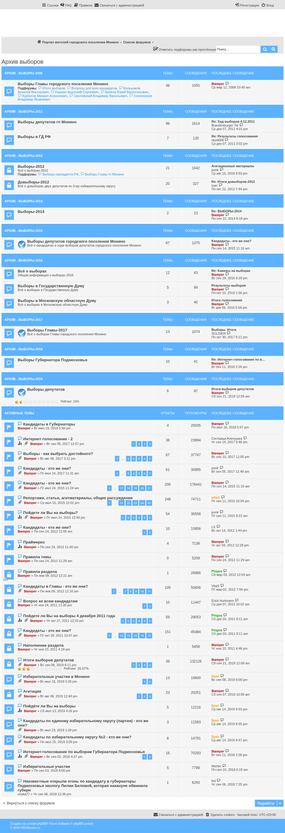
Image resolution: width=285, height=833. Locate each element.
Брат (215, 676)
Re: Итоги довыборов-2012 (233, 181)
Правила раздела (40, 571)
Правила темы (37, 557)
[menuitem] (66, 5)
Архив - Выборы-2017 (23, 319)
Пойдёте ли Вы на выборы (49, 706)
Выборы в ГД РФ (34, 136)
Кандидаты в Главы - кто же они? (55, 586)
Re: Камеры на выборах (230, 270)
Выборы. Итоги (223, 329)
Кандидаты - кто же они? (231, 241)
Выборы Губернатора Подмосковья (52, 360)
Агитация (32, 691)
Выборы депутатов (46, 389)
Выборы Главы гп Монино (102, 174)
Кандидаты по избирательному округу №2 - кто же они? (77, 737)
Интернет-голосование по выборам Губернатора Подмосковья (84, 752)
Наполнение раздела (43, 645)
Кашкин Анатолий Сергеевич (75, 92)
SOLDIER (218, 333)
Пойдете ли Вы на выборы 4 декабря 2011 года (69, 616)
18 (128, 488)
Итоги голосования (226, 300)
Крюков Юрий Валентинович (124, 92)
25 (149, 503)
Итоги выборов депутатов (232, 389)
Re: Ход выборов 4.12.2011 (233, 121)
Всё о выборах (32, 271)
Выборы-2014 (31, 211)
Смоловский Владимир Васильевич (98, 96)
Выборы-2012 (31, 166)
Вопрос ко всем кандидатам (50, 601)
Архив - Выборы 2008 (23, 73)
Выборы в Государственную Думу (51, 286)
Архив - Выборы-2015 (23, 230)
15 (142, 636)
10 (142, 591)
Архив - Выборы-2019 (23, 379)
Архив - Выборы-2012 (23, 155)
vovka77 (24, 794)
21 (149, 488)
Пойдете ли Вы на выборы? (50, 512)
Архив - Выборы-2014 (23, 201)
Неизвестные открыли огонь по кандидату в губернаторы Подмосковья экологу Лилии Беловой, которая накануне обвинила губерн (83, 785)
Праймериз (34, 542)
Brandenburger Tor (225, 125)
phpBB (41, 823)
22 (128, 503)
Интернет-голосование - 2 (48, 439)
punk (215, 170)
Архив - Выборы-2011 (23, 111)
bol (213, 781)
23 (135, 503)
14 (135, 636)
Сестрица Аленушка (226, 438)
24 (142, 503)
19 (135, 488)
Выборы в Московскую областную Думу (57, 300)
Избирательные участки (46, 766)
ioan (214, 185)
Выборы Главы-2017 (47, 330)
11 (149, 591)
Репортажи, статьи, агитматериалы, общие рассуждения (78, 498)
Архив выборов (22, 61)
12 (121, 636)
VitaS (215, 586)
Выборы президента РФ (58, 174)
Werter (216, 766)
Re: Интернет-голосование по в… (238, 359)
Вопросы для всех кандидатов (92, 88)
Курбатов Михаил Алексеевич (42, 96)
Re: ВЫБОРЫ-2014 (226, 211)
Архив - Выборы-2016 (23, 260)
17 (121, 488)
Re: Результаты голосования (234, 136)
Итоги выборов (51, 88)
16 (149, 636)
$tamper (217, 84)
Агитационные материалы (232, 166)
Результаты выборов (228, 285)
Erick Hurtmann (222, 600)
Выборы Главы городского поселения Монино (63, 84)
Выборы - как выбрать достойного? (58, 453)
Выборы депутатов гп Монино (47, 122)
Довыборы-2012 (33, 182)
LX (213, 527)
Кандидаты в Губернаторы (49, 424)
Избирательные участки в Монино (56, 676)
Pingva (216, 571)
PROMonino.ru (30, 827)
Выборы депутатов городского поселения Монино (76, 241)
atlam (215, 497)
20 (142, 488)
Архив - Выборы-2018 (23, 349)
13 (128, 636)
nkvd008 (217, 140)
